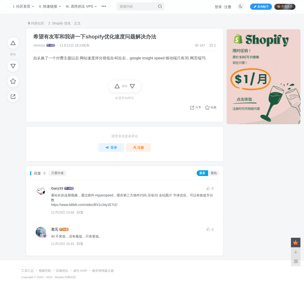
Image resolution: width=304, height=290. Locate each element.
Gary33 (57, 188)
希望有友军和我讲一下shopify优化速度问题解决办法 (94, 37)
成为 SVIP (80, 270)
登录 (215, 8)
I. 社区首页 (26, 8)
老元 (54, 229)
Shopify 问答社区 (65, 277)
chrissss (39, 45)
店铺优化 (62, 270)
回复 (80, 212)
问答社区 (36, 23)
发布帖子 (258, 8)
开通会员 (282, 8)
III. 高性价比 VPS (83, 8)
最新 (202, 173)
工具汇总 (27, 270)
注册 (225, 8)
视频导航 (45, 270)
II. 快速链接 (53, 8)
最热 (214, 173)
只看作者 (57, 173)
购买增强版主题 (103, 270)
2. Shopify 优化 (59, 23)
